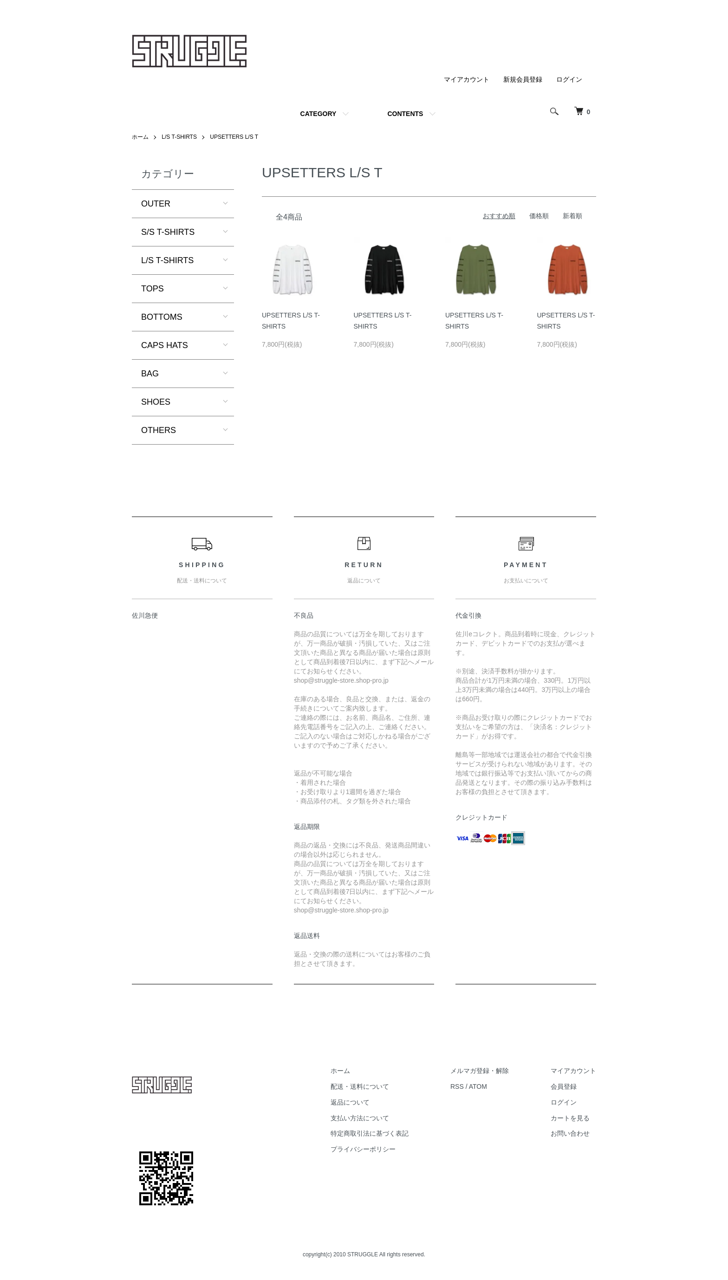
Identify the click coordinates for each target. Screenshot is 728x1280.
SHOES (155, 402)
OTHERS (158, 430)
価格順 (539, 216)
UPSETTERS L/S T (234, 137)
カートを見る (570, 1118)
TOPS (152, 288)
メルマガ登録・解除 (479, 1070)
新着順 (572, 216)
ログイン (569, 79)
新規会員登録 (522, 79)
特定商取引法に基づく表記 (370, 1133)
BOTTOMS (161, 317)
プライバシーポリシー (363, 1149)
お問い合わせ (570, 1133)
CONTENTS (405, 113)
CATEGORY (318, 113)
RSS (457, 1086)
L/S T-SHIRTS (179, 137)
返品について (350, 1102)
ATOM (478, 1086)
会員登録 (564, 1086)
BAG (150, 373)
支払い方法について (360, 1118)
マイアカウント (466, 79)
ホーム (140, 137)
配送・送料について (360, 1086)
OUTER (155, 203)
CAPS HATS (164, 345)
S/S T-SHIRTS (168, 232)
